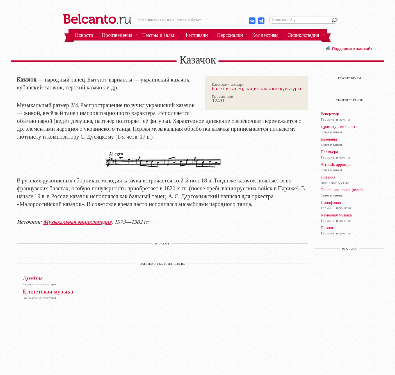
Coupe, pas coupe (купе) (342, 190)
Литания (328, 177)
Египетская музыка (47, 291)
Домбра (32, 278)
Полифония (331, 202)
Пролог (327, 227)
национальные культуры (273, 88)
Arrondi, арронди (336, 164)
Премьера (329, 152)
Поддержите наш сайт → (354, 48)
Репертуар (330, 114)
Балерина (329, 139)
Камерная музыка (336, 215)
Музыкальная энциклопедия (77, 222)
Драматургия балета (339, 126)
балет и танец (227, 88)
